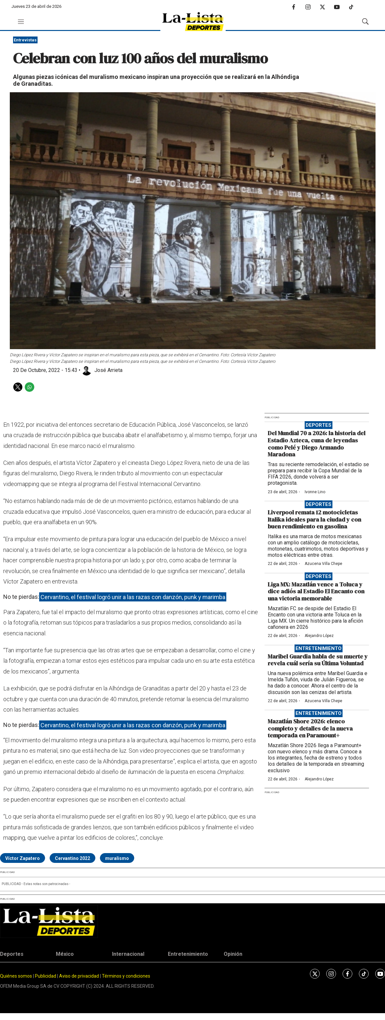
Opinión (233, 954)
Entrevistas (25, 39)
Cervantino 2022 (72, 858)
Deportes (318, 425)
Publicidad (46, 976)
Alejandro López (319, 635)
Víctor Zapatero (22, 858)
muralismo (117, 858)
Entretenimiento (319, 648)
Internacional (128, 954)
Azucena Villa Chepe (323, 563)
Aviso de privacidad (79, 976)
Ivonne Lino (315, 492)
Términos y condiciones (126, 976)
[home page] (193, 22)
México (65, 954)
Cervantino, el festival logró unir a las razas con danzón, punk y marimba (132, 596)
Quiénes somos (16, 976)
